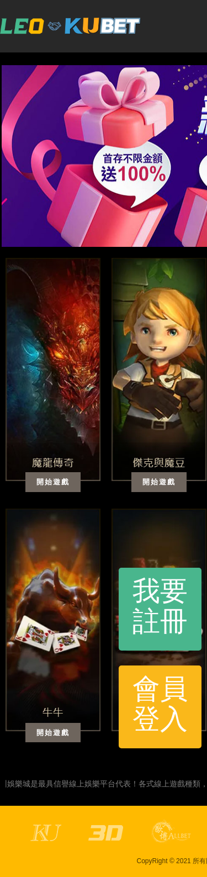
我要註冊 (160, 606)
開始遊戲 (53, 482)
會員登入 (160, 704)
